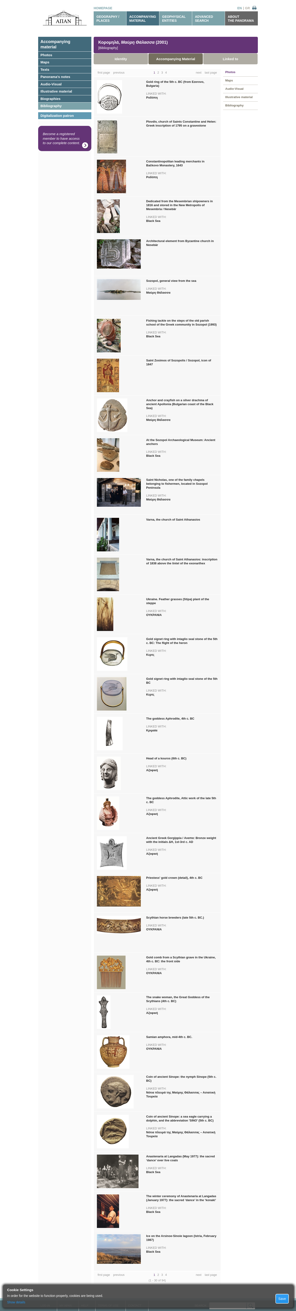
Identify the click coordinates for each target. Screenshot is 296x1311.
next (199, 72)
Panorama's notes (55, 77)
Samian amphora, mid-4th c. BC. (169, 1037)
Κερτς (150, 654)
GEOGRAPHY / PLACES (107, 18)
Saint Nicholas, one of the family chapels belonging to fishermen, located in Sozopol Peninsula (177, 483)
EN (239, 8)
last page (211, 72)
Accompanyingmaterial (55, 44)
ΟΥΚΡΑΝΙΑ (154, 615)
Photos (46, 55)
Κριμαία (151, 730)
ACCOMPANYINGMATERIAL (142, 18)
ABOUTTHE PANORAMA (241, 18)
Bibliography (51, 106)
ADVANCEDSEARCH (204, 18)
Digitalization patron (57, 116)
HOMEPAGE (103, 8)
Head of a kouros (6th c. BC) (166, 758)
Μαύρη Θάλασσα (158, 292)
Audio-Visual (51, 84)
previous (118, 72)
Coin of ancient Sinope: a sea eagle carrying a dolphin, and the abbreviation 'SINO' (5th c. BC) (179, 1118)
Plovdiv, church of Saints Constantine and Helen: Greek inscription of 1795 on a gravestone (181, 123)
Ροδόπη (152, 97)
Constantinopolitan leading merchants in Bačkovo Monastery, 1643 (175, 163)
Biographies (50, 99)
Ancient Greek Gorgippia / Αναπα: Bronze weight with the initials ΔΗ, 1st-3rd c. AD (181, 840)
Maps (44, 62)
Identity (121, 59)
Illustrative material (56, 91)
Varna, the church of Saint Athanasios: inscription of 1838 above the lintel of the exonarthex (181, 561)
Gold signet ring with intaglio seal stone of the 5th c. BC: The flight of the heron (181, 641)
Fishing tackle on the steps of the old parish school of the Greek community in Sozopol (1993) (181, 322)
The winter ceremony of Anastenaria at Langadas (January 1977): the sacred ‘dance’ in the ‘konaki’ (181, 1198)
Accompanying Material (175, 59)
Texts (44, 69)
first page (104, 72)
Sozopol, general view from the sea (171, 281)
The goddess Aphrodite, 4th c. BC (170, 718)
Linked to (230, 59)
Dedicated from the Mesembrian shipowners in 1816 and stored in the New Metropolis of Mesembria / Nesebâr (179, 205)
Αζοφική (152, 770)
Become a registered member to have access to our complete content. (61, 138)
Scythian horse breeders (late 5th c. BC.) (175, 917)
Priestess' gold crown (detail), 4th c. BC (174, 877)
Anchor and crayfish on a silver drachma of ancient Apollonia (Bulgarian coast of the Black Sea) (179, 404)
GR (247, 8)
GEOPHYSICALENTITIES (174, 18)
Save (282, 1299)
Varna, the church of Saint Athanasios (173, 519)
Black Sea (153, 221)
